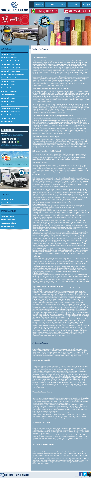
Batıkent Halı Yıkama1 (8, 98)
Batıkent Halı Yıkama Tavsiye (10, 111)
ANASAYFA (39, 4)
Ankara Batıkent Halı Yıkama (10, 64)
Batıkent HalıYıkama (7, 199)
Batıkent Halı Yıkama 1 (8, 81)
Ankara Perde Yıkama (8, 219)
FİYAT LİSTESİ (74, 4)
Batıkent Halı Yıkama (8, 54)
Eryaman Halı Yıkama (8, 88)
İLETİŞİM (86, 4)
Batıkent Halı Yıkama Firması (10, 71)
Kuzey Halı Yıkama (7, 121)
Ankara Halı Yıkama (7, 226)
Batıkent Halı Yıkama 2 (8, 78)
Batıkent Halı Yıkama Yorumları (11, 115)
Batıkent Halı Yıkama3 (8, 203)
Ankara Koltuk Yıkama (8, 223)
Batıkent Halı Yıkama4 (8, 105)
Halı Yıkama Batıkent (8, 94)
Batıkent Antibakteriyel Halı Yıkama (12, 74)
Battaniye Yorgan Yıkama (9, 57)
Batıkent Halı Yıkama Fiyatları (10, 67)
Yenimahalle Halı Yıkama (9, 91)
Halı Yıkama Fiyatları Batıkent (10, 108)
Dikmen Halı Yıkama (7, 216)
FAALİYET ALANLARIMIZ (56, 4)
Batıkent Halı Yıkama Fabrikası (11, 61)
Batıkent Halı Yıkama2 (8, 101)
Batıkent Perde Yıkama (8, 118)
